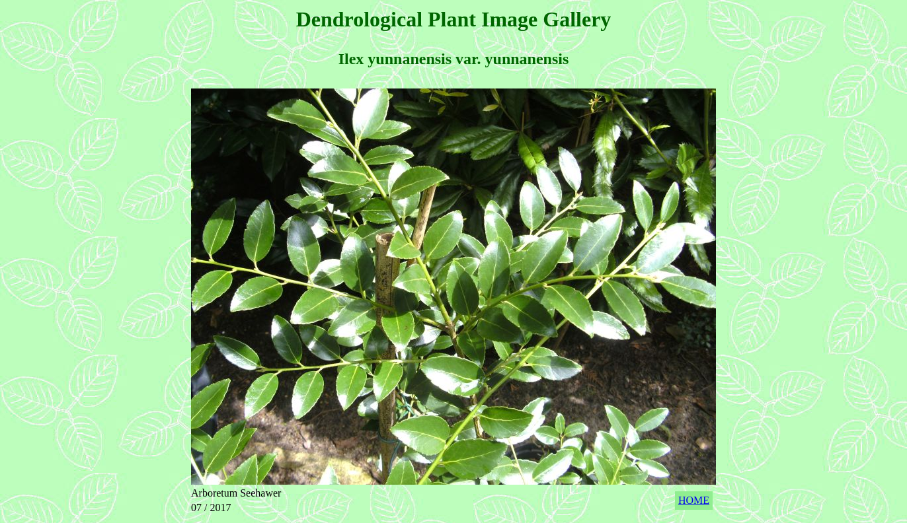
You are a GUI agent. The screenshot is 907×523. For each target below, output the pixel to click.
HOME (693, 500)
